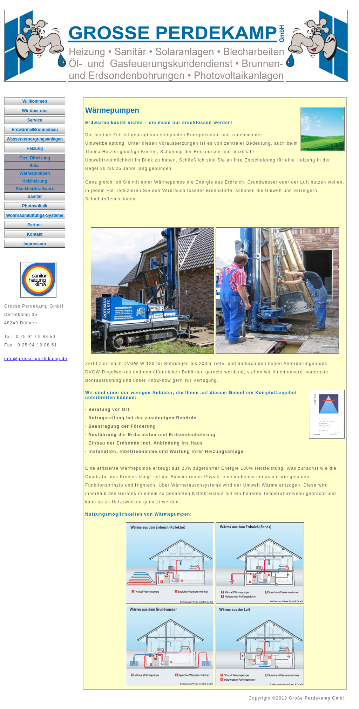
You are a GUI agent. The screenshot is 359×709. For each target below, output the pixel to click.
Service (34, 120)
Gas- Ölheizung (34, 158)
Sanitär (35, 196)
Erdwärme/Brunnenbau (35, 129)
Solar (34, 165)
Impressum (34, 243)
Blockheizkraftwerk (34, 188)
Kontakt (35, 234)
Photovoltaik (34, 206)
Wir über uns (34, 110)
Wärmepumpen (35, 173)
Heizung (35, 148)
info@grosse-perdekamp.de (35, 358)
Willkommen (34, 101)
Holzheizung (34, 181)
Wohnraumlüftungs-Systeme (34, 215)
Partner (34, 224)
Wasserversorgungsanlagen (35, 139)
